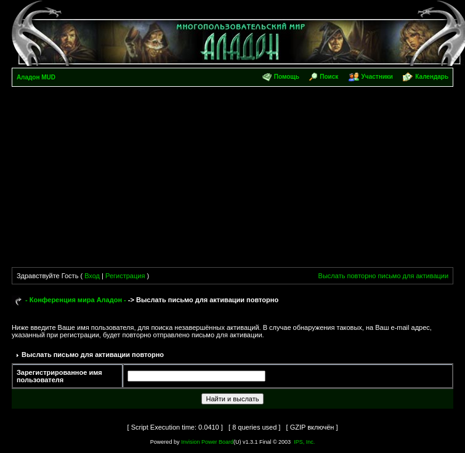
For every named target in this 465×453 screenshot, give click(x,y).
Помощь (286, 76)
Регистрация (125, 275)
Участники (377, 76)
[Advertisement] (232, 179)
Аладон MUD (36, 77)
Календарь (431, 76)
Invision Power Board (207, 442)
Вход (92, 275)
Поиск (329, 76)
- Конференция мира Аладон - (75, 299)
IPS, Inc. (304, 442)
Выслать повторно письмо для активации (383, 275)
